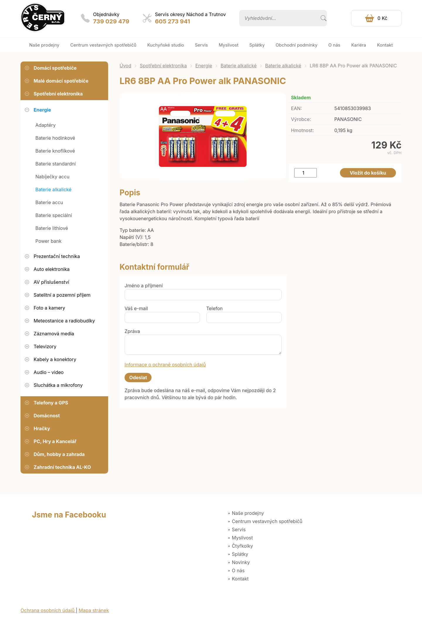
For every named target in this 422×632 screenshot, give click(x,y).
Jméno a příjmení (144, 285)
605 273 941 (172, 21)
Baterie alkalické (239, 66)
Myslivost (242, 538)
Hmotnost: (302, 130)
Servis (239, 529)
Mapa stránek (94, 610)
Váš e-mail (136, 308)
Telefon (214, 308)
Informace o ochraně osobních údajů (165, 365)
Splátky (240, 554)
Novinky (241, 562)
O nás (238, 570)
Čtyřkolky (242, 546)
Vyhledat (323, 18)
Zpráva (132, 331)
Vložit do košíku (368, 173)
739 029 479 (111, 21)
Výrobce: (301, 119)
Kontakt (240, 579)
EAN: (296, 108)
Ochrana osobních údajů (48, 610)
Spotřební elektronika (163, 66)
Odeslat (138, 377)
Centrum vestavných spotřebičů (267, 521)
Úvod (125, 66)
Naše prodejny (248, 513)
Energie (203, 66)
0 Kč (382, 18)
